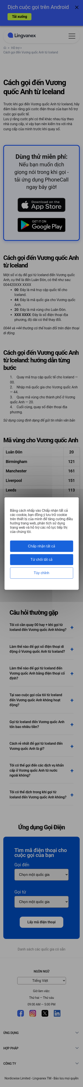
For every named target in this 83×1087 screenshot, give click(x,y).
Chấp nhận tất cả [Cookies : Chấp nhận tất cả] (41, 546)
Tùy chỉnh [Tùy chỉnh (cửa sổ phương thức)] (41, 573)
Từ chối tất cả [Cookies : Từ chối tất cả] (41, 559)
